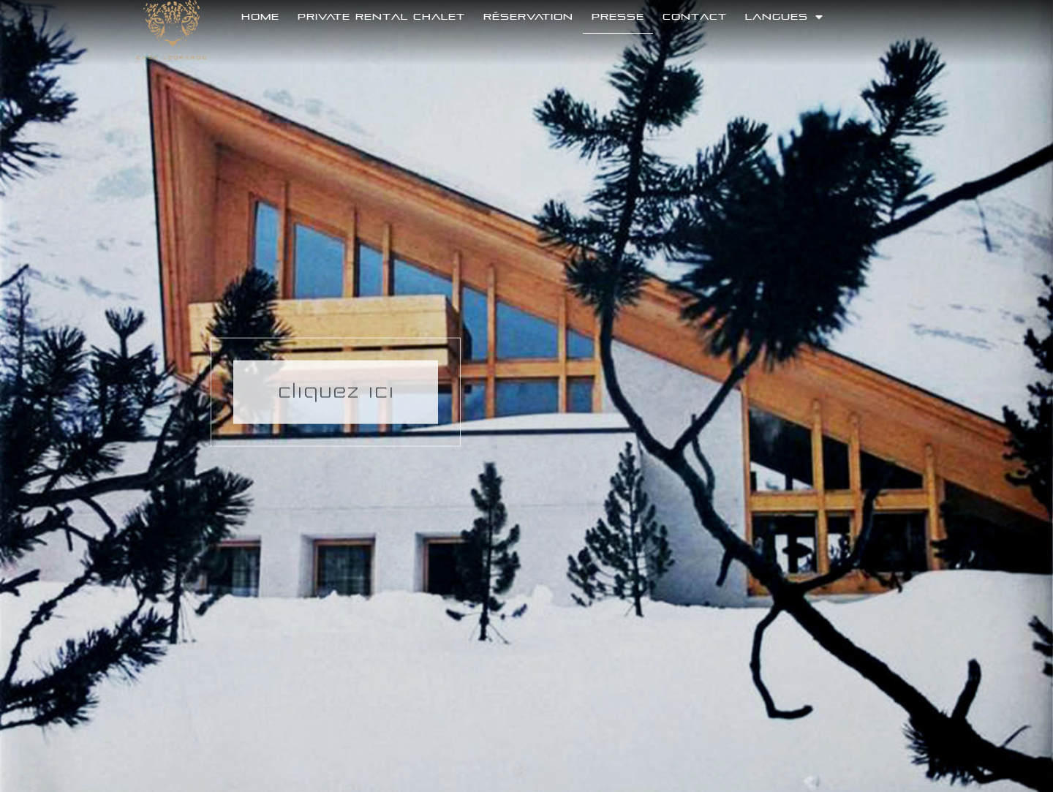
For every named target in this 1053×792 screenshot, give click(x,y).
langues (784, 17)
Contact (695, 16)
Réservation (528, 16)
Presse (618, 16)
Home (260, 16)
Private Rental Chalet (381, 16)
